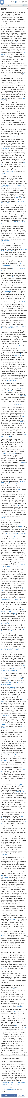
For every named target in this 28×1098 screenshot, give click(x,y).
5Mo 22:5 (18, 258)
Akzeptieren (5, 1095)
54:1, (23, 669)
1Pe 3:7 (21, 526)
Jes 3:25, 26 (5, 877)
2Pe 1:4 (24, 302)
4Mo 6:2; (3, 265)
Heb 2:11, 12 (5, 754)
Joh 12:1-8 (6, 624)
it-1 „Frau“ (7, 5)
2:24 (5, 100)
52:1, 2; (20, 669)
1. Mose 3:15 (4, 760)
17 (5, 818)
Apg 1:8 (19, 345)
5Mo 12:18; (9, 265)
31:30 (16, 566)
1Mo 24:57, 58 (13, 213)
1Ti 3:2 (3, 223)
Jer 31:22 (12, 919)
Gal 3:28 (9, 1052)
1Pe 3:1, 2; (13, 533)
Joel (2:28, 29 (17, 355)
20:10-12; (5, 251)
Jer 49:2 (21, 679)
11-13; (4, 670)
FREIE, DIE (15, 754)
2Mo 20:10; (21, 263)
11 (7, 453)
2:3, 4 (19, 354)
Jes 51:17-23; (14, 669)
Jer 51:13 (8, 680)
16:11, (14, 265)
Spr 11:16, (9, 566)
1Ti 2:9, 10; (20, 564)
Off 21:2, (8, 648)
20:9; (18, 268)
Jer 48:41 (17, 677)
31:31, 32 (18, 670)
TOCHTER (9, 684)
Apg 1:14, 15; (13, 354)
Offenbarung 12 (17, 785)
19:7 (14, 648)
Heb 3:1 (14, 277)
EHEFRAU (3, 173)
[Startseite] (2, 2)
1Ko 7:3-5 (14, 538)
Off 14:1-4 (17, 1025)
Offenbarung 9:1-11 (18, 989)
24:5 (8, 241)
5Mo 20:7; (4, 241)
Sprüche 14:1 (6, 148)
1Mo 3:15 (14, 696)
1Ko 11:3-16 (21, 389)
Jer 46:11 (4, 679)
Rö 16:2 (17, 505)
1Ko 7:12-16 (17, 599)
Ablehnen (13, 1095)
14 (17, 265)
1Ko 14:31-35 (19, 405)
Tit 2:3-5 (21, 422)
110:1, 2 (21, 792)
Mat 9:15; (3, 650)
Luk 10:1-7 (8, 611)
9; (12, 648)
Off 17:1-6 (9, 682)
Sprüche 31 (10, 171)
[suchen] (26, 2)
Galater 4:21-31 (5, 724)
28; (13, 483)
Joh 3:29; (4, 648)
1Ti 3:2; (20, 1043)
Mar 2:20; (9, 650)
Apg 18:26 (15, 380)
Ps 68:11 (24, 416)
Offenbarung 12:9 (6, 715)
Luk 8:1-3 (15, 613)
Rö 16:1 (20, 489)
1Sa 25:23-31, (13, 136)
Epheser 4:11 (12, 453)
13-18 (2, 328)
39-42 (18, 136)
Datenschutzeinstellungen (8, 1089)
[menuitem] (2, 2)
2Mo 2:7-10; (12, 185)
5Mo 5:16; (23, 268)
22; (13, 566)
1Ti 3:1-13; (20, 481)
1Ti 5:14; (8, 533)
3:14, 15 (5, 187)
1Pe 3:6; (4, 599)
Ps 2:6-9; (17, 792)
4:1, (23, 1043)
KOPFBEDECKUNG (9, 390)
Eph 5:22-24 (14, 537)
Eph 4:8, (4, 453)
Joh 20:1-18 (9, 631)
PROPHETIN (11, 328)
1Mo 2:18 (14, 42)
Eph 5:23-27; (21, 648)
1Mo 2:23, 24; (15, 222)
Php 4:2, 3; (9, 380)
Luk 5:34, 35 (15, 650)
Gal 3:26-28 (8, 291)
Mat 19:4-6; (22, 222)
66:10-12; (8, 670)
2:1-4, (24, 326)
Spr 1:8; (18, 185)
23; (2, 251)
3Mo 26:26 (4, 854)
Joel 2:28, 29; (12, 326)
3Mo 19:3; (14, 268)
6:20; (21, 533)
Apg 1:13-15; (19, 326)
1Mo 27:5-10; (5, 185)
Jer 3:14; (13, 670)
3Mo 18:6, (24, 249)
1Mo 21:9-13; (20, 201)
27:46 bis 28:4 (5, 203)
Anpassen (21, 1095)
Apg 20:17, (10, 483)
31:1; (21, 185)
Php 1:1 (16, 483)
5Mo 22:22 (11, 251)
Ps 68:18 (23, 462)
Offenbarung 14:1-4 (18, 1011)
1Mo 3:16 (8, 436)
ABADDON (20, 1007)
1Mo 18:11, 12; (10, 599)
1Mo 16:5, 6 (18, 197)
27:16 (2, 270)
